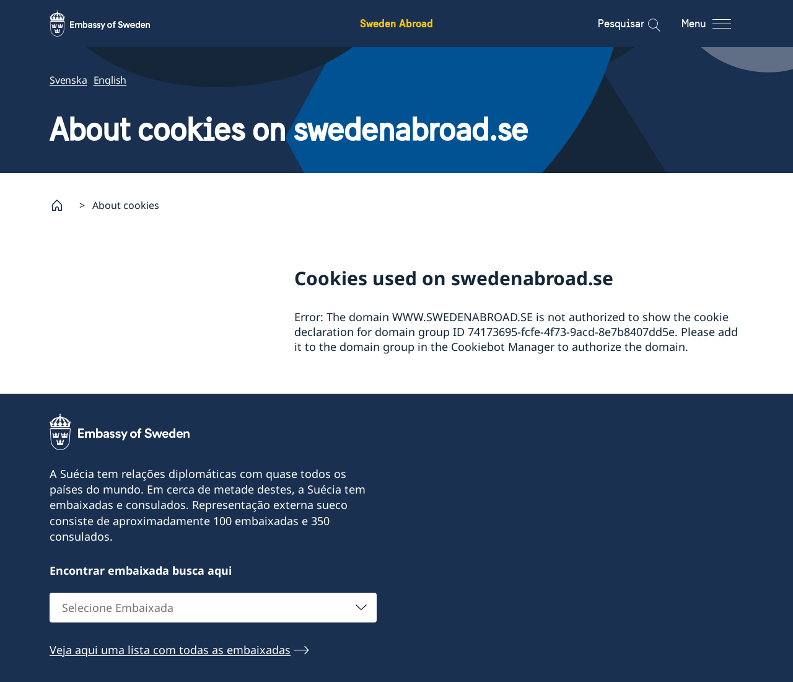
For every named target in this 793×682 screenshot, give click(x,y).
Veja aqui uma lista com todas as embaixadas (170, 649)
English (110, 80)
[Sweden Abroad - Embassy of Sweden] (111, 23)
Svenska (68, 80)
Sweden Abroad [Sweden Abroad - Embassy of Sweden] (396, 23)
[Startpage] (62, 205)
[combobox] (213, 607)
